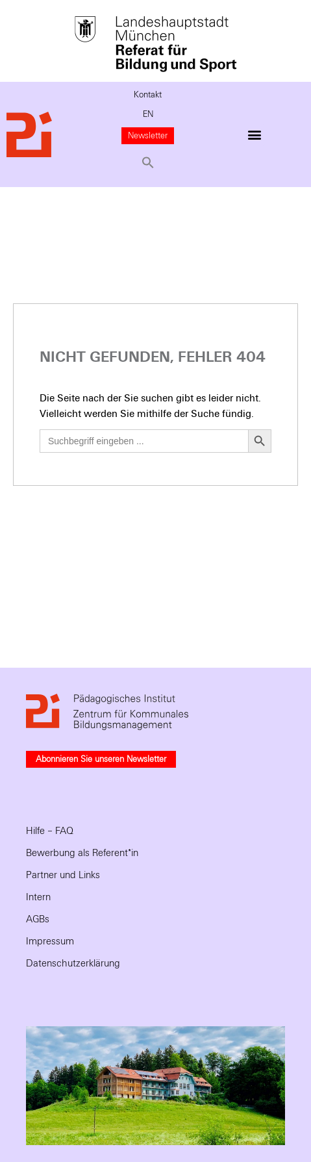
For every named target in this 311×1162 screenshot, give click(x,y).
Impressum (50, 941)
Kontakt (148, 95)
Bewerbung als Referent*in (82, 853)
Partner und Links (63, 875)
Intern (38, 897)
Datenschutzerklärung (73, 963)
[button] (148, 162)
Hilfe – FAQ (49, 831)
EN (148, 114)
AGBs (37, 919)
